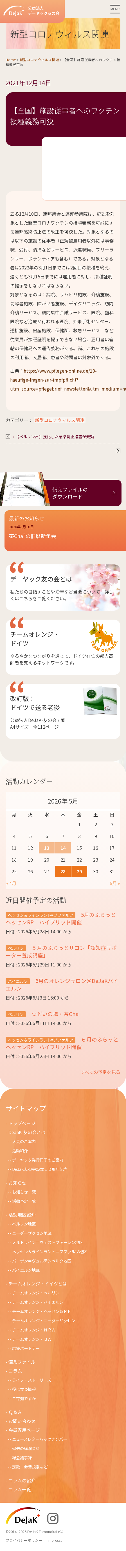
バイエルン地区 (26, 1270)
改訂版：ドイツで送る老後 (35, 703)
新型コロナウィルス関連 (39, 59)
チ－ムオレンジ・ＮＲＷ (33, 1330)
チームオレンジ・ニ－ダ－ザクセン (43, 1320)
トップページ (21, 1123)
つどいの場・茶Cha (54, 1013)
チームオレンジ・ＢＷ (31, 1339)
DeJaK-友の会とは (27, 1132)
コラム (15, 1370)
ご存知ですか (24, 1398)
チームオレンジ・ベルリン (35, 1293)
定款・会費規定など (30, 1467)
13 (46, 847)
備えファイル (21, 1361)
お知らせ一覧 (24, 1192)
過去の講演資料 (26, 1448)
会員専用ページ (24, 1430)
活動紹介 (20, 1150)
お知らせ (17, 1182)
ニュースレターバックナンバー (39, 1439)
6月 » (115, 883)
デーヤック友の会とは (41, 578)
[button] (65, 535)
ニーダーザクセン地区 (31, 1233)
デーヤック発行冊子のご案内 (37, 1160)
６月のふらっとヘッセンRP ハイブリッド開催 (62, 1043)
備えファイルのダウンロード (70, 493)
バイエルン (18, 981)
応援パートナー (26, 1348)
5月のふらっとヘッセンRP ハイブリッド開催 (61, 918)
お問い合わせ (21, 1421)
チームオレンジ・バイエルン (37, 1302)
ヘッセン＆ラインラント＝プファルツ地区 (49, 1251)
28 (63, 871)
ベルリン (16, 948)
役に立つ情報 (24, 1389)
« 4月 (11, 883)
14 (63, 847)
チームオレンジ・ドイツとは (37, 1283)
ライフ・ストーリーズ (31, 1380)
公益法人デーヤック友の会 (31, 11)
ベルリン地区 (24, 1224)
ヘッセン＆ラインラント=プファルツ (40, 915)
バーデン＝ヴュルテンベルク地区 (41, 1261)
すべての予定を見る (100, 1071)
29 (79, 871)
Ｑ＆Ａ (15, 1412)
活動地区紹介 (21, 1214)
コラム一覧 (19, 1489)
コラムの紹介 (21, 1480)
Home (11, 59)
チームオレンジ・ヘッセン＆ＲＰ (41, 1311)
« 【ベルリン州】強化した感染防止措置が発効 (53, 436)
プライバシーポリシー (24, 1540)
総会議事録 (22, 1457)
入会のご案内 (24, 1141)
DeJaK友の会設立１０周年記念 (40, 1169)
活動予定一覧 (24, 1201)
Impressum (57, 1540)
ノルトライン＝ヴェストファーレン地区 (47, 1242)
